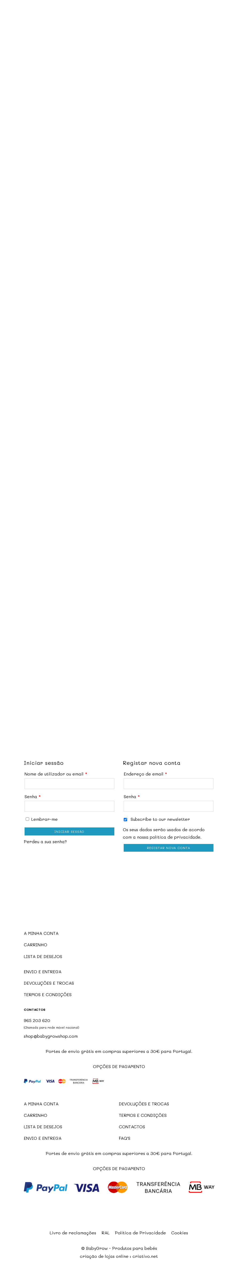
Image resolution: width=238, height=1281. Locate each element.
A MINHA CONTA (41, 933)
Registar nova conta (168, 848)
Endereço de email (145, 774)
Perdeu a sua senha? (45, 841)
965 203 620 (37, 1020)
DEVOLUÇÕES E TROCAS (49, 983)
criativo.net (145, 1256)
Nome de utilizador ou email (56, 774)
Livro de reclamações (73, 1232)
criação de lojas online (104, 1256)
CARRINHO (35, 944)
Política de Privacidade (140, 1232)
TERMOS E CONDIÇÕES (48, 994)
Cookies (179, 1232)
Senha (33, 796)
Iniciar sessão (69, 831)
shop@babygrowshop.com (51, 1036)
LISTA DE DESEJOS (43, 956)
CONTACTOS (132, 1126)
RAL (106, 1232)
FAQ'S (124, 1138)
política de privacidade (175, 837)
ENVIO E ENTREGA (42, 971)
